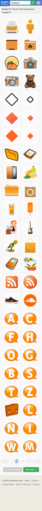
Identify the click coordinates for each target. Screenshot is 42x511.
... (29, 461)
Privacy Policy (8, 484)
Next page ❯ (31, 469)
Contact (35, 480)
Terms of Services (23, 484)
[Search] (33, 3)
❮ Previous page (12, 469)
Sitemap (36, 484)
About (27, 480)
